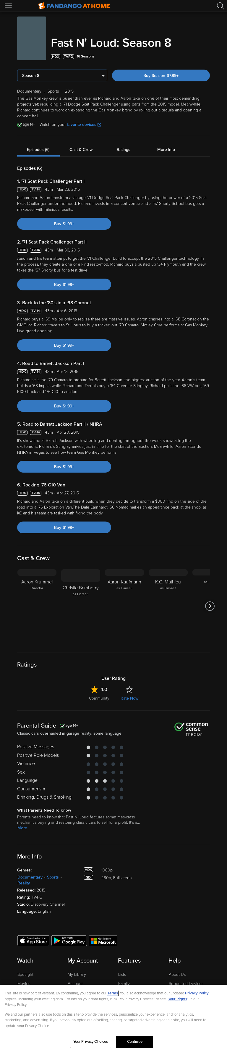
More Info (166, 149)
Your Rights (177, 999)
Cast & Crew (81, 149)
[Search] (220, 6)
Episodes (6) (38, 149)
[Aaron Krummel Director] (37, 606)
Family (124, 983)
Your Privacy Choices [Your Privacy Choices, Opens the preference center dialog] (90, 1041)
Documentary (30, 877)
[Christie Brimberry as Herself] (80, 606)
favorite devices (84, 124)
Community (99, 698)
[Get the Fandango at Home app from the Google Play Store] (69, 940)
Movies (23, 983)
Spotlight (25, 974)
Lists (122, 974)
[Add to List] (206, 56)
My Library (77, 974)
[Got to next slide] (209, 606)
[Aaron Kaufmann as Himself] (124, 606)
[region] (113, 1018)
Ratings (123, 149)
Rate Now (129, 698)
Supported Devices (186, 983)
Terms (112, 993)
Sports (53, 877)
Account (75, 983)
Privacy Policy (197, 993)
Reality (23, 883)
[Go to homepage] (74, 6)
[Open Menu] (9, 6)
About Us (177, 974)
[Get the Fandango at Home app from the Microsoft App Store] (103, 940)
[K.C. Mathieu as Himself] (168, 606)
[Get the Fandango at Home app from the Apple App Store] (33, 940)
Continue (134, 1041)
